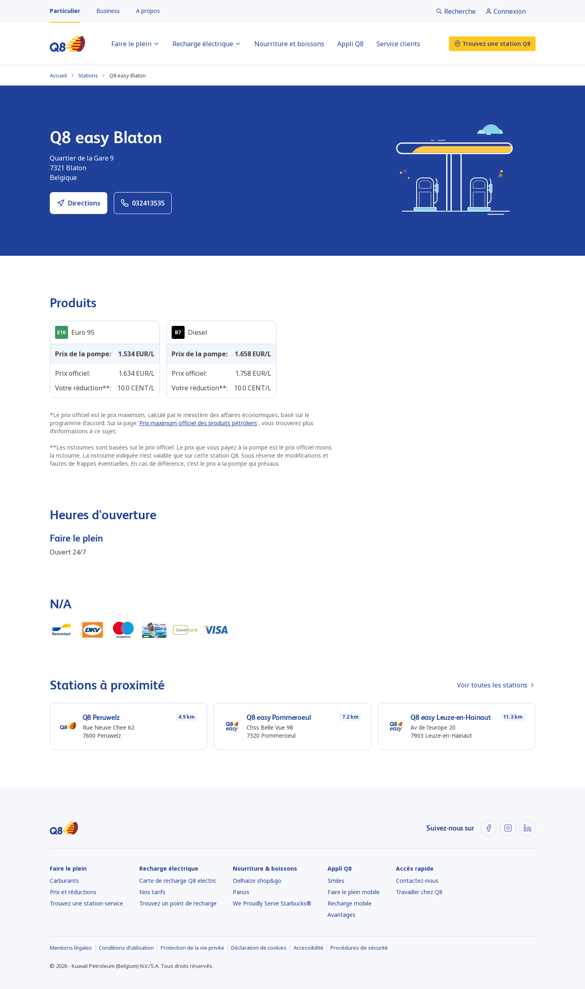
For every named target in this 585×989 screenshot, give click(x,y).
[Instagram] (508, 828)
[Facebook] (489, 828)
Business (108, 11)
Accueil (58, 75)
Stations (88, 75)
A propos (148, 11)
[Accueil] (67, 44)
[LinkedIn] (527, 828)
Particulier (65, 11)
